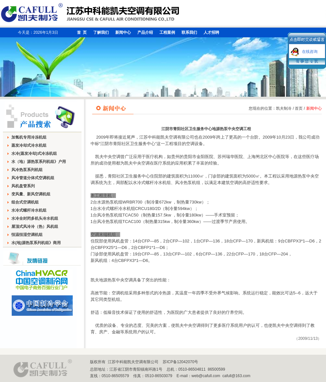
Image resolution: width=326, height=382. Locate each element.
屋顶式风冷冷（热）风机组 (34, 226)
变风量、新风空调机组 (30, 194)
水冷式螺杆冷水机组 (28, 210)
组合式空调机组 (25, 202)
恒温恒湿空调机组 (27, 234)
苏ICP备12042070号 (180, 362)
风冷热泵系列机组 (27, 169)
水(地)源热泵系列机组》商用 (36, 242)
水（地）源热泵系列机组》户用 (38, 161)
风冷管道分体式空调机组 (32, 178)
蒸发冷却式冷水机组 (28, 145)
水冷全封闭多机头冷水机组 (34, 218)
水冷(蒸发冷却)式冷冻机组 (34, 153)
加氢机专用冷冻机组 (28, 137)
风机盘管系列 (23, 186)
